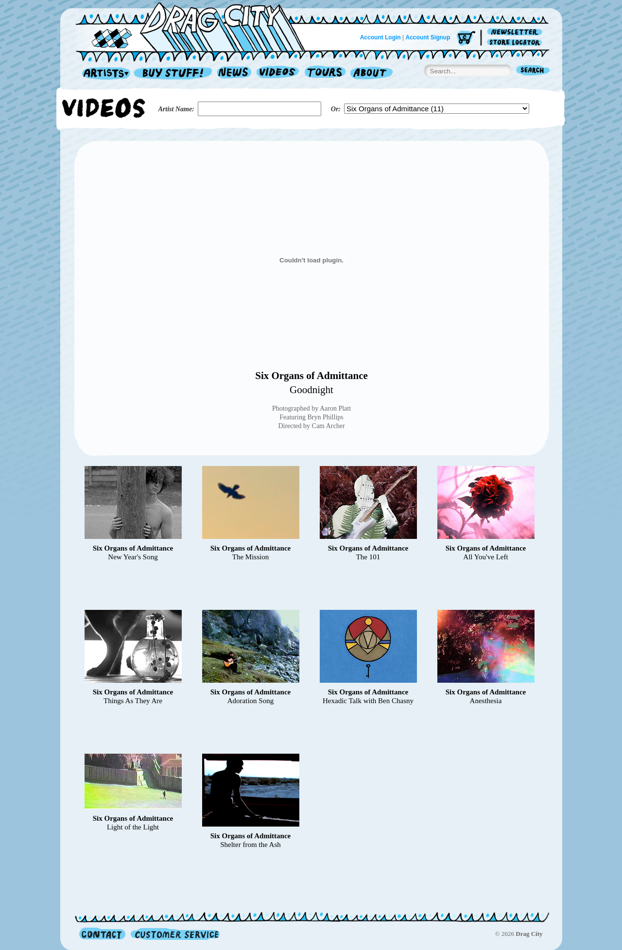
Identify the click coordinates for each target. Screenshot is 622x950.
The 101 (368, 557)
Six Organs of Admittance (311, 375)
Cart (466, 38)
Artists (103, 74)
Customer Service (174, 933)
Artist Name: (176, 109)
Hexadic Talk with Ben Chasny (368, 701)
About (371, 74)
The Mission (250, 557)
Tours (325, 74)
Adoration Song (250, 701)
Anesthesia (486, 701)
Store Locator (516, 42)
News (234, 74)
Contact (102, 933)
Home (196, 26)
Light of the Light (133, 827)
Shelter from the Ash (250, 844)
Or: (336, 109)
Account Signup (428, 37)
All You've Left (485, 557)
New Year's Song (132, 557)
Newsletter (516, 32)
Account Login (380, 37)
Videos (278, 74)
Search (533, 71)
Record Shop (174, 74)
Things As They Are (133, 701)
